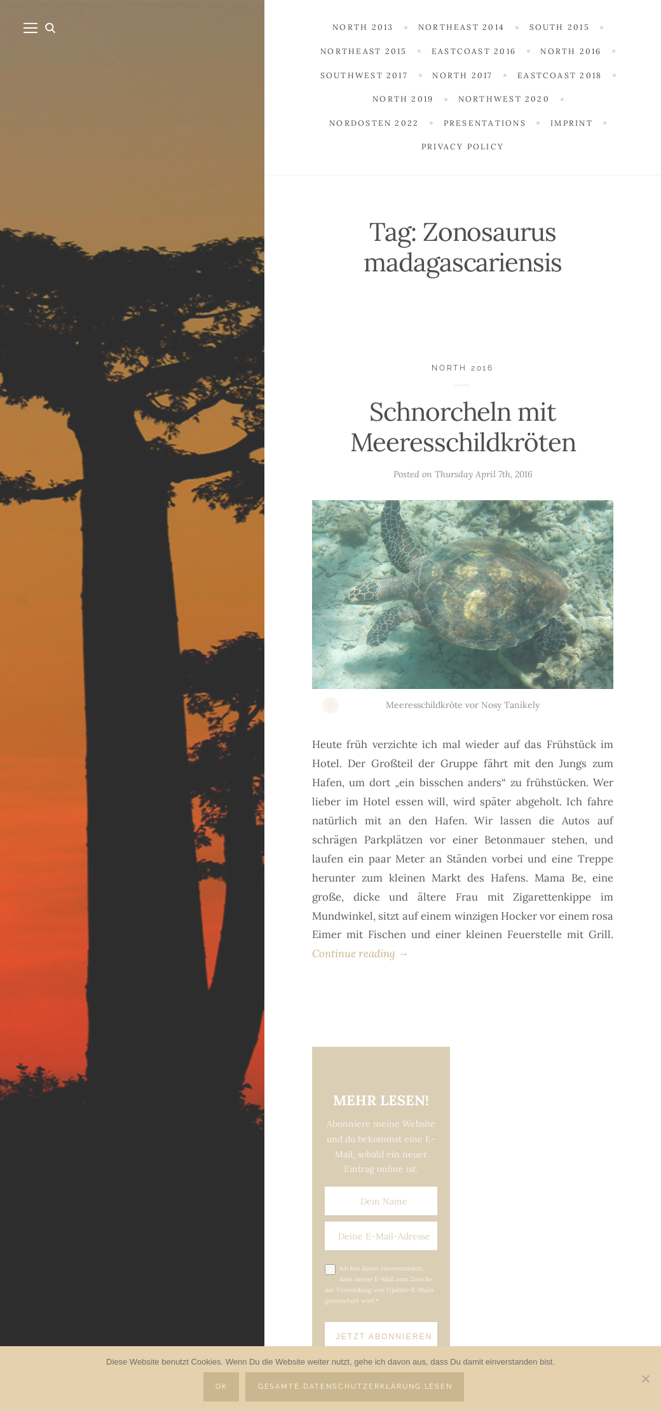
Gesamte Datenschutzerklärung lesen (355, 1386)
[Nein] (645, 1378)
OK (221, 1386)
